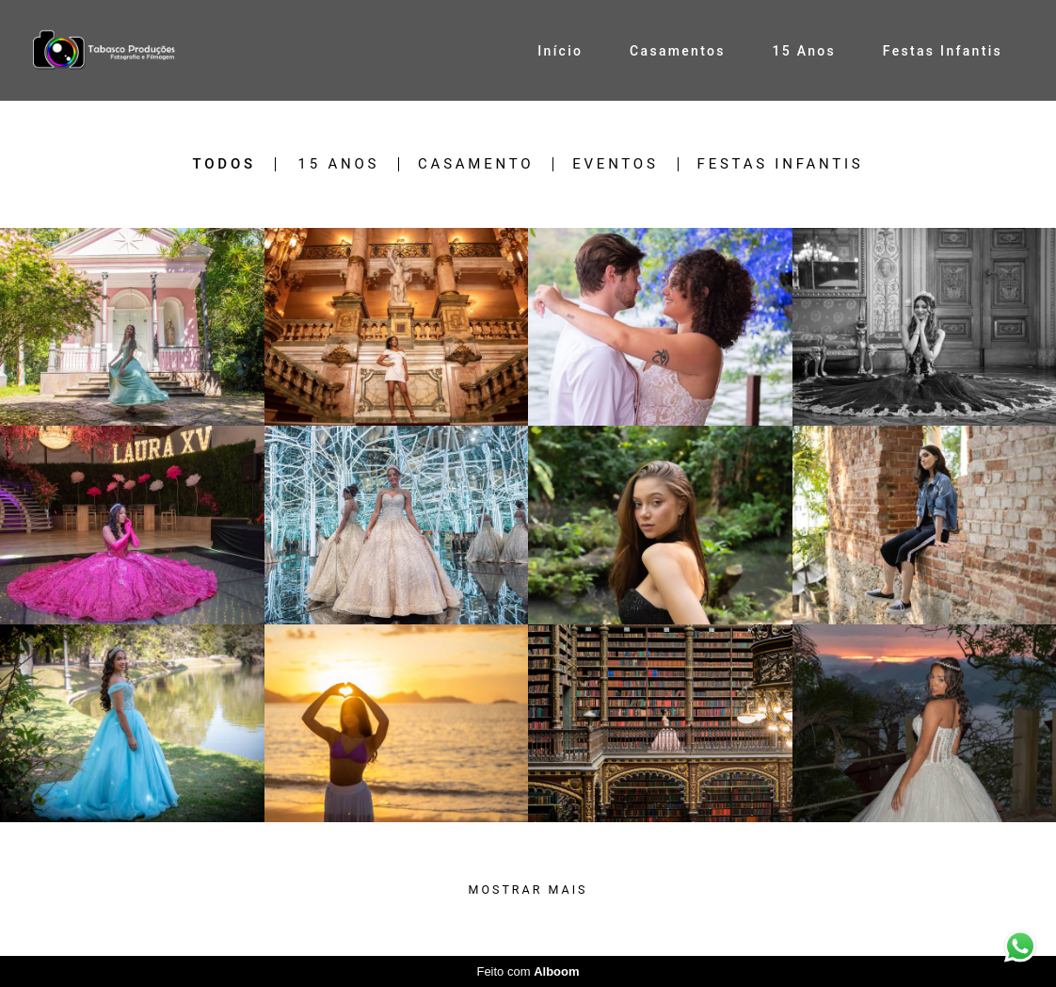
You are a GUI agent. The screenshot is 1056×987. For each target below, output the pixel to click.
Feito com (527, 971)
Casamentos (678, 50)
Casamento (476, 164)
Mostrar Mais (528, 889)
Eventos (615, 164)
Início (560, 50)
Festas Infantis (942, 50)
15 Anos (804, 50)
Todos (224, 164)
